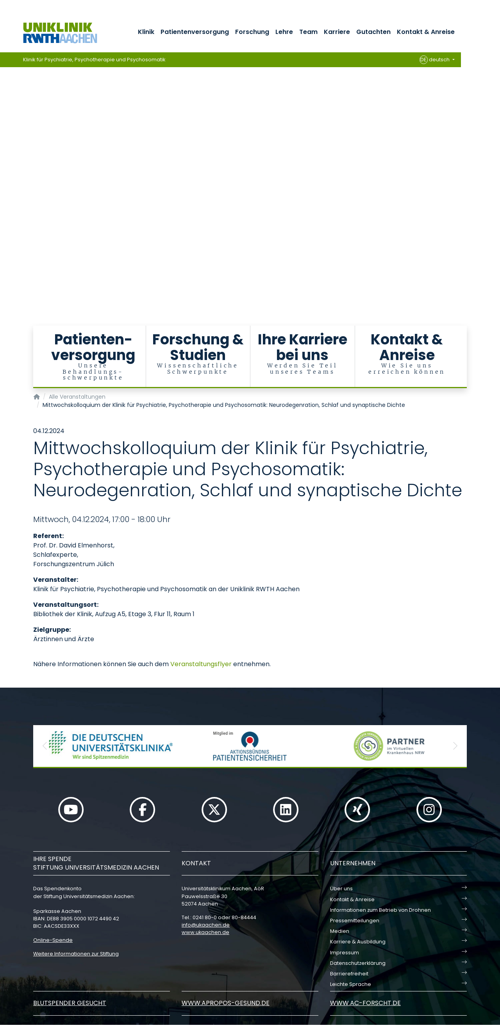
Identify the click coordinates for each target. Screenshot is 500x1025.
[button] (45, 746)
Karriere (337, 31)
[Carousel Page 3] (5, 131)
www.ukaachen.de (205, 932)
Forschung (252, 31)
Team (308, 31)
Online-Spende (53, 940)
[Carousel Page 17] (5, 213)
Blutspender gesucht (69, 1002)
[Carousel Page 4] (5, 137)
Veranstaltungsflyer (201, 664)
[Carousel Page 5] (5, 142)
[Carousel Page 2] (5, 125)
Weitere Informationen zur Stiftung (76, 953)
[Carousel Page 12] (5, 183)
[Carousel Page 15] (5, 201)
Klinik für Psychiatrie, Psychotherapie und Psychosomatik (94, 59)
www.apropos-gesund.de (226, 1002)
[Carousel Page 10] (5, 172)
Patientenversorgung (195, 31)
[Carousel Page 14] (5, 195)
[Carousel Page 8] (5, 160)
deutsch (435, 59)
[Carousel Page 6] (5, 148)
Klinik (146, 31)
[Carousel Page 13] (5, 189)
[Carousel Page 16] (5, 207)
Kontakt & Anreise (426, 31)
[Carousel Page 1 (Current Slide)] (5, 119)
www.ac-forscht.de (365, 1002)
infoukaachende (206, 925)
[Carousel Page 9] (5, 166)
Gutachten (373, 31)
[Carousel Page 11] (5, 178)
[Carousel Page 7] (5, 154)
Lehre (284, 31)
